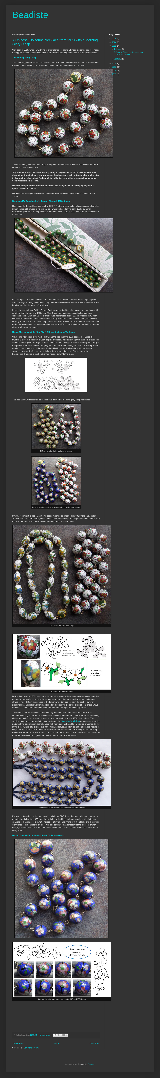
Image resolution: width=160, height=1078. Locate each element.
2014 (114, 71)
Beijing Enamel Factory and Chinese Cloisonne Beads (38, 835)
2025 (114, 39)
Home (56, 1043)
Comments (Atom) (31, 1048)
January (117, 59)
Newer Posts (18, 1043)
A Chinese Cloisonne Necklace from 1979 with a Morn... (128, 53)
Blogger (91, 1064)
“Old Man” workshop (71, 721)
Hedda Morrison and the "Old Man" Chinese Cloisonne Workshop (43, 332)
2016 (114, 63)
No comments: (44, 1035)
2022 (114, 46)
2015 (114, 67)
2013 (114, 74)
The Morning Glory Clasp (24, 57)
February (118, 49)
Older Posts (94, 1043)
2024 (114, 42)
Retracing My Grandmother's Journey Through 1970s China (41, 201)
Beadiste (30, 15)
